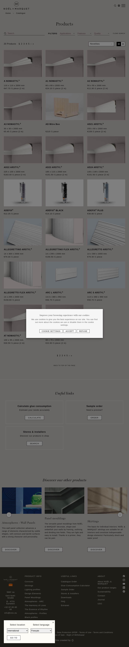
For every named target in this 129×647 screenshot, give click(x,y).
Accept (70, 331)
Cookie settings (51, 331)
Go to (13, 638)
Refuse (83, 331)
